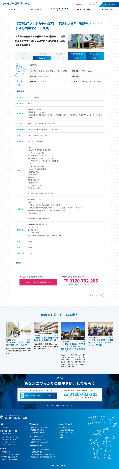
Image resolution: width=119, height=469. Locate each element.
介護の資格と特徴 (36, 452)
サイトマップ (64, 438)
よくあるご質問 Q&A (67, 430)
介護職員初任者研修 (37, 430)
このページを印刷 (96, 23)
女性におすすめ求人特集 (9, 459)
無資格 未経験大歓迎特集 (9, 457)
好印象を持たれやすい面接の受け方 (42, 454)
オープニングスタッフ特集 (10, 454)
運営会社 (63, 435)
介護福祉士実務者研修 (38, 432)
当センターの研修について (39, 427)
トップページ (5, 427)
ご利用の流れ (64, 427)
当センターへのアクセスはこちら (58, 405)
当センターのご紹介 (7, 442)
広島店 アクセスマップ (8, 445)
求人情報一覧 (5, 452)
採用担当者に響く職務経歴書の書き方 (43, 457)
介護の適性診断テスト (38, 440)
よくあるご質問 (107, 9)
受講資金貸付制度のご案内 (39, 442)
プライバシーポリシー (67, 432)
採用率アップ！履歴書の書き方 (41, 449)
